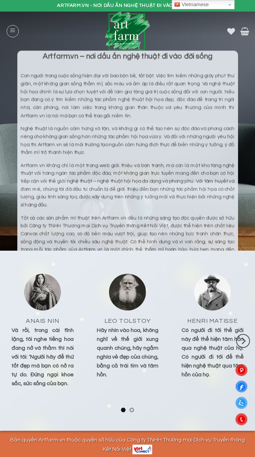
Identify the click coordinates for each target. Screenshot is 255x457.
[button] (13, 31)
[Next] (243, 341)
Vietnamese (191, 5)
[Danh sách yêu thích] (231, 31)
